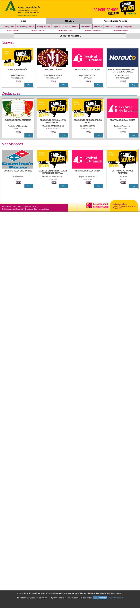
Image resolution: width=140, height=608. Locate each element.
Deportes (57, 27)
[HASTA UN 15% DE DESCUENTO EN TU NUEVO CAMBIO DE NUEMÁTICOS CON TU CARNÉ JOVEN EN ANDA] (122, 71)
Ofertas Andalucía (38, 31)
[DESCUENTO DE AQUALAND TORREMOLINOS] (52, 121)
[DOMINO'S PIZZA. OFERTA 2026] (17, 172)
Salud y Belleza (43, 27)
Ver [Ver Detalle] (29, 85)
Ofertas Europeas (121, 31)
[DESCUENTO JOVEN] (52, 71)
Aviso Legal (17, 206)
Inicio (23, 21)
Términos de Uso (30, 206)
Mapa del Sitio (32, 209)
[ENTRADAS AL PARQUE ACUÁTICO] (122, 172)
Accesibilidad (44, 209)
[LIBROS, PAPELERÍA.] (17, 71)
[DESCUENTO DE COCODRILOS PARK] (87, 121)
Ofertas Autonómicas (93, 31)
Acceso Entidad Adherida (115, 21)
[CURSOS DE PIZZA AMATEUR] (17, 121)
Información (6, 206)
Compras (109, 27)
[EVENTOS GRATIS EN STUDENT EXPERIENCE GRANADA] (52, 172)
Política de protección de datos (13, 209)
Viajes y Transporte (124, 27)
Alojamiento (86, 27)
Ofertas (69, 21)
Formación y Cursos (25, 27)
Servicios (98, 27)
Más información (115, 598)
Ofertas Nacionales (65, 31)
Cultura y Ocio (8, 27)
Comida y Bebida (71, 27)
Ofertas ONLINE (13, 31)
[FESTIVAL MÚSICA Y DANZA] (87, 71)
